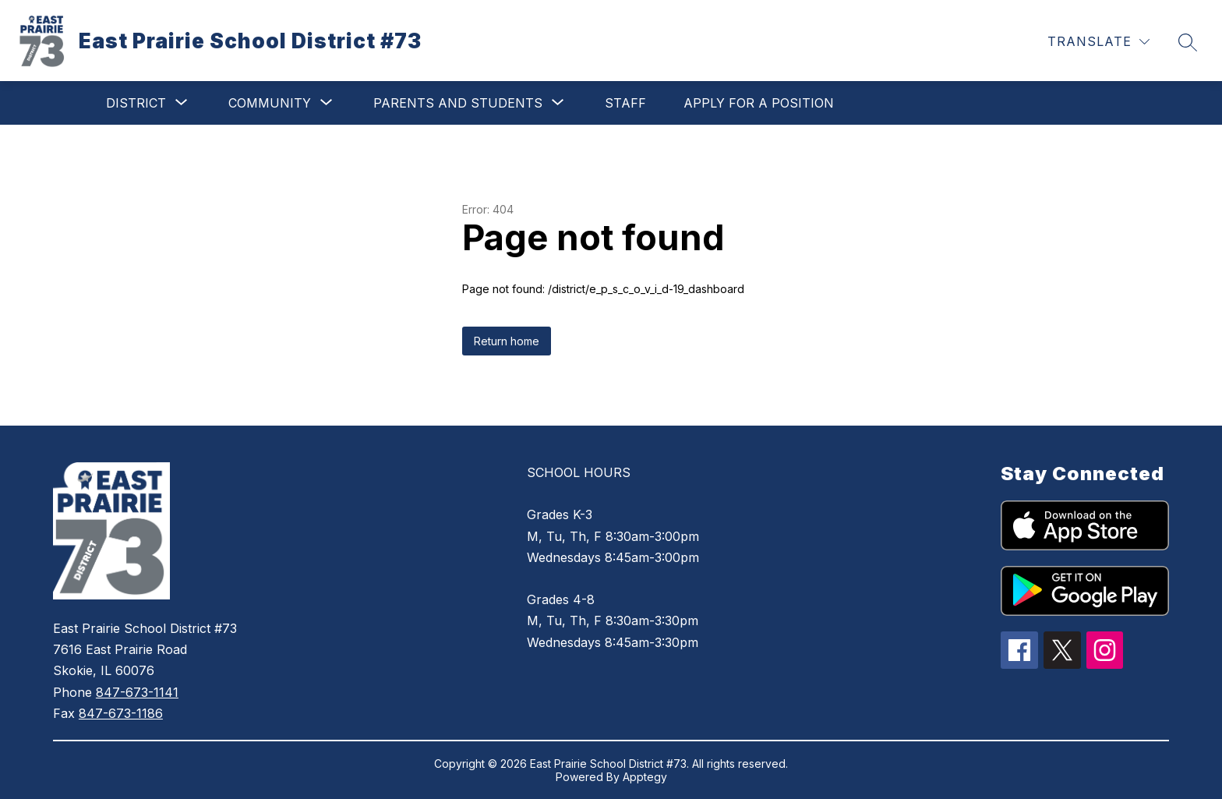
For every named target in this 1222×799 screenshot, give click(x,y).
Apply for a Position (758, 103)
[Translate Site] (1098, 41)
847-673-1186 (121, 713)
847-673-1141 (137, 692)
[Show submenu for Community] (269, 103)
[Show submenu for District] (136, 103)
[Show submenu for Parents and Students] (457, 103)
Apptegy (645, 776)
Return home (506, 341)
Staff (625, 103)
